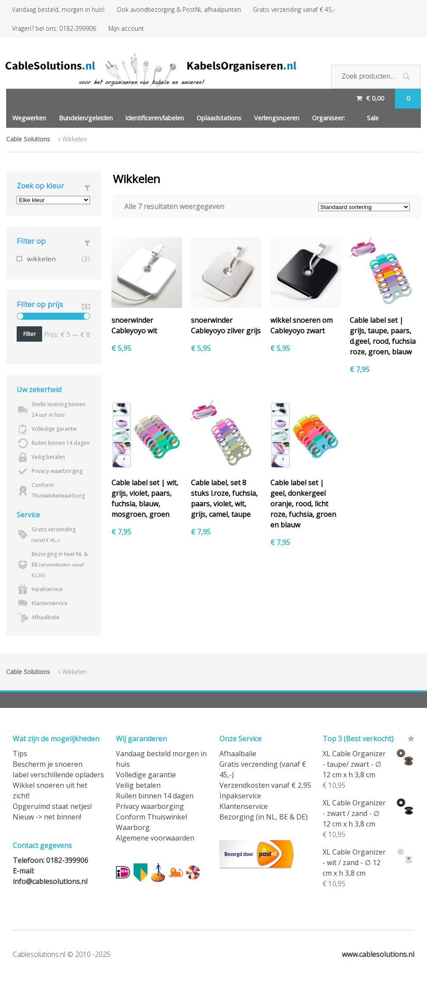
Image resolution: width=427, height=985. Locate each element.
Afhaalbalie (237, 753)
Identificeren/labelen (154, 118)
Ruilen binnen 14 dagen (155, 796)
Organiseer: (328, 118)
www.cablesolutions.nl (378, 954)
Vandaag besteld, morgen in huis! (58, 9)
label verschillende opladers (58, 774)
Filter (29, 334)
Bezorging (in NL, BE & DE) (263, 817)
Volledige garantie (146, 774)
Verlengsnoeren (276, 118)
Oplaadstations (219, 118)
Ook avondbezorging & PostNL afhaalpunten (179, 9)
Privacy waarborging (150, 806)
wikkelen (41, 258)
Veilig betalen (138, 785)
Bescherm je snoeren (48, 764)
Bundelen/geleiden (86, 118)
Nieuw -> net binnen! (47, 817)
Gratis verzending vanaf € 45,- (294, 9)
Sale (373, 118)
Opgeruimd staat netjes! (52, 806)
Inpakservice (240, 796)
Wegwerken (29, 118)
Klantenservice (243, 806)
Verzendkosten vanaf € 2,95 (265, 785)
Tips (20, 753)
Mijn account (126, 28)
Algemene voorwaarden (155, 838)
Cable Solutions (28, 139)
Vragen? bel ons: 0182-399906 (54, 28)
